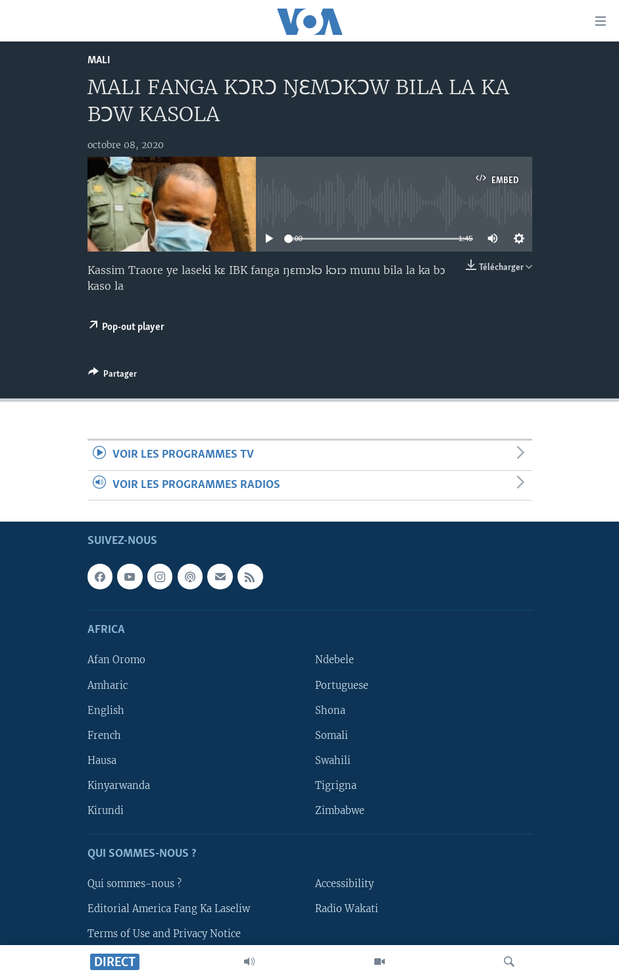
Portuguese (341, 685)
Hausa (101, 761)
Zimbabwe (339, 811)
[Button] (112, 376)
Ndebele (334, 660)
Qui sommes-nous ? (134, 884)
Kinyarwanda (118, 786)
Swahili (333, 761)
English (105, 711)
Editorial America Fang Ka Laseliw (168, 909)
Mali (99, 60)
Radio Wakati (346, 909)
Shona (330, 711)
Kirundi (105, 811)
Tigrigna (336, 786)
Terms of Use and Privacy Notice (164, 934)
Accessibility (344, 884)
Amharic (107, 685)
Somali (331, 736)
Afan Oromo (116, 660)
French (104, 736)
